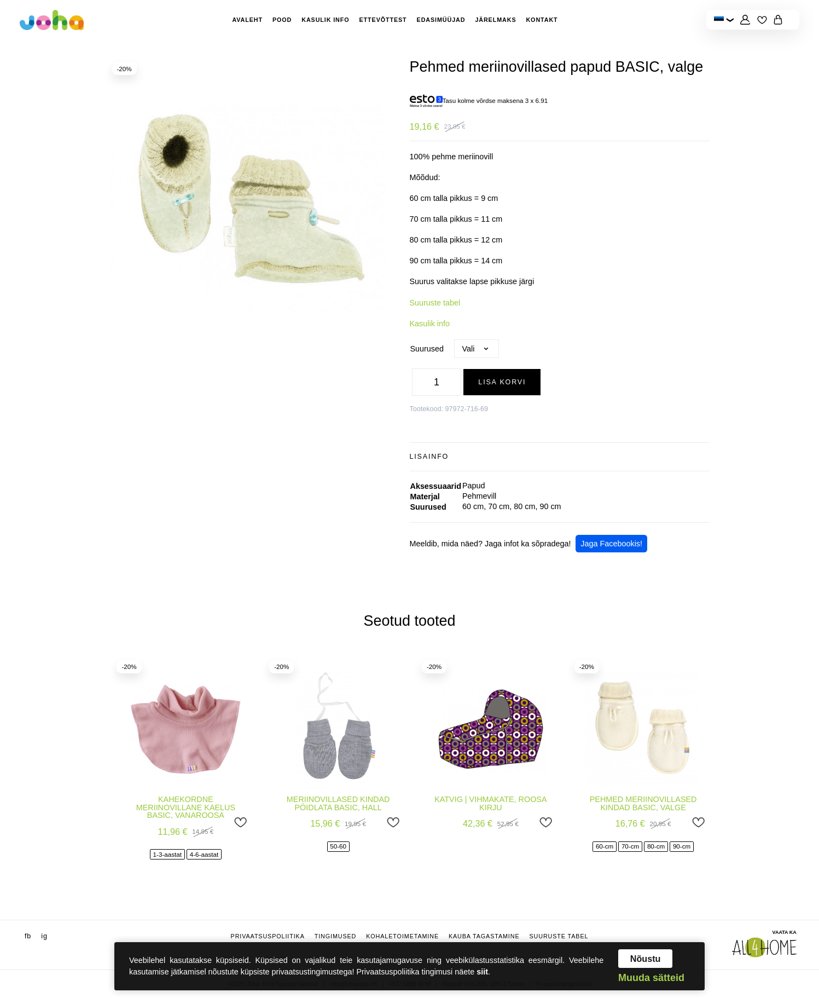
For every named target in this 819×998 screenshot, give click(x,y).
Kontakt (541, 19)
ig (44, 936)
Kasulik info (325, 19)
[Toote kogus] (436, 382)
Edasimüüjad (441, 19)
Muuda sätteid (651, 978)
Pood (282, 19)
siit (482, 971)
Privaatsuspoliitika (268, 936)
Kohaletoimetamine (402, 936)
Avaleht (247, 19)
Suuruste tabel (435, 302)
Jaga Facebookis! (611, 543)
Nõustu (645, 959)
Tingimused (336, 936)
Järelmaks (495, 19)
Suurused (427, 348)
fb (28, 936)
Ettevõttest (383, 19)
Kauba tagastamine (484, 936)
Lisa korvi (502, 382)
